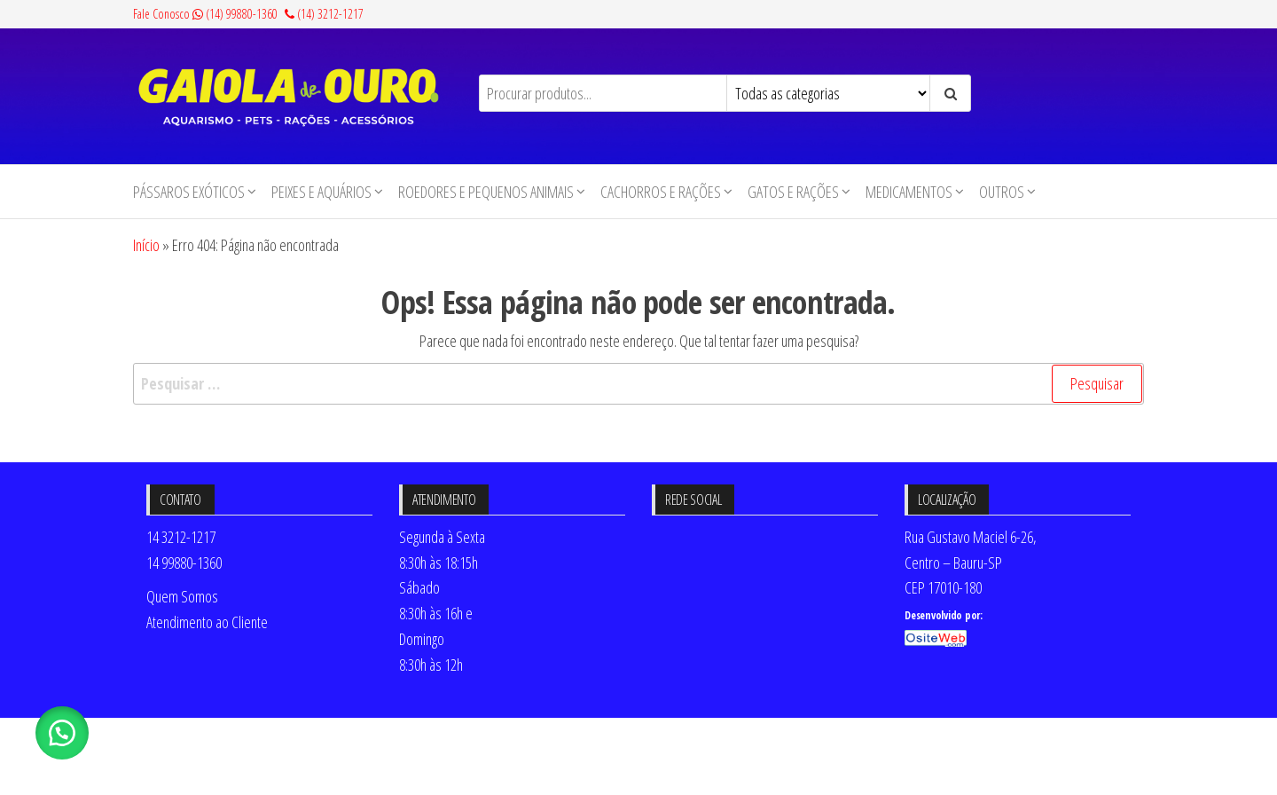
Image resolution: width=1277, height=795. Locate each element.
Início (146, 245)
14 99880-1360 (184, 562)
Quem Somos (182, 596)
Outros (1001, 191)
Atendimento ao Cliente (207, 622)
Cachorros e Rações (660, 191)
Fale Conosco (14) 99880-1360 (205, 13)
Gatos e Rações (793, 191)
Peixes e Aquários (321, 191)
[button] (62, 733)
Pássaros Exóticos (189, 191)
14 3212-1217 (180, 536)
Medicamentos (909, 191)
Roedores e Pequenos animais (486, 191)
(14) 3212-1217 (324, 13)
